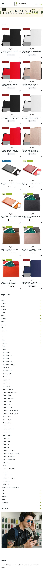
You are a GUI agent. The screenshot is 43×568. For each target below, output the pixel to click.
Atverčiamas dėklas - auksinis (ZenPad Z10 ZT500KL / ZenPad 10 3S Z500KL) (31, 150)
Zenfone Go (6, 438)
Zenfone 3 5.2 (7, 404)
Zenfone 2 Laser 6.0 (8, 426)
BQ (3, 505)
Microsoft (4, 496)
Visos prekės (5, 509)
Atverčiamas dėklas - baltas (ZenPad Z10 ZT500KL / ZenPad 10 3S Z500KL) (31, 117)
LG (3, 490)
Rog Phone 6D (7, 374)
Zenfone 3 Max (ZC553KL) (10, 410)
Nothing (3, 318)
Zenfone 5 (6, 447)
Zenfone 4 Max (7, 395)
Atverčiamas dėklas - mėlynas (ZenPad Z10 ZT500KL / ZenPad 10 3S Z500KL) (31, 283)
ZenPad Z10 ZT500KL (9, 450)
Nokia (2, 322)
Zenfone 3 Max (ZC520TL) (10, 413)
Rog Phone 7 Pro (8, 361)
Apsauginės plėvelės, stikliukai (10, 487)
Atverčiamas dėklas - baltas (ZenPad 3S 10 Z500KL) (31, 51)
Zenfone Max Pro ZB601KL (10, 392)
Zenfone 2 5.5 (7, 417)
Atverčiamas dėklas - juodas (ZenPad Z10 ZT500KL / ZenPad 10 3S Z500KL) (11, 117)
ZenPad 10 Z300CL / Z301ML (11, 453)
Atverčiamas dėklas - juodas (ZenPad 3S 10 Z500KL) (11, 51)
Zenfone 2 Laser (7, 423)
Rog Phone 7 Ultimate (9, 364)
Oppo (3, 340)
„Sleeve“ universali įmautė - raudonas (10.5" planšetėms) (8, 283)
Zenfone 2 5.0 (7, 420)
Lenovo (4, 337)
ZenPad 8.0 (6, 466)
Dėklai (4, 349)
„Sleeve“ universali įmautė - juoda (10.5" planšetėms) (31, 216)
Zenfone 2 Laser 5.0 (8, 429)
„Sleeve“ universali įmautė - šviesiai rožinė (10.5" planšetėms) (31, 250)
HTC (3, 493)
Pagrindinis (5, 295)
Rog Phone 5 (6, 380)
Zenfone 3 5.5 (7, 401)
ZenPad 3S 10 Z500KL (9, 459)
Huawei (3, 325)
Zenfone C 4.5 (7, 435)
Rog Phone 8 (6, 352)
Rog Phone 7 (6, 358)
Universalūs (6, 484)
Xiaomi (3, 306)
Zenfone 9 (6, 368)
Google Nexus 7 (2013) (9, 478)
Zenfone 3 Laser (7, 407)
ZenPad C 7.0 (6, 463)
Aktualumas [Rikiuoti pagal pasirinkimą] (13, 24)
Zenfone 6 (6, 444)
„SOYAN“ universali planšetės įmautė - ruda (11, 216)
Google (3, 312)
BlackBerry (5, 502)
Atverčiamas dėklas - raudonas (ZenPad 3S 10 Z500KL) (9, 84)
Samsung (3, 303)
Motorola (4, 331)
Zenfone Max (6, 441)
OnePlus (3, 309)
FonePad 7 (6, 472)
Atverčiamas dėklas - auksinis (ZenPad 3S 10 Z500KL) (30, 84)
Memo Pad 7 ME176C (9, 469)
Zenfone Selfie (7, 432)
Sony (2, 315)
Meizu (3, 499)
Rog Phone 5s (7, 383)
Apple (2, 300)
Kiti (2, 328)
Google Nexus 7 (7, 475)
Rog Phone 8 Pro (8, 355)
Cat (3, 334)
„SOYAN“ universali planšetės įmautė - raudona (32, 183)
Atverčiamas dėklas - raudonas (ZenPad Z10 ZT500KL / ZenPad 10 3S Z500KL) (10, 150)
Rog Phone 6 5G (7, 371)
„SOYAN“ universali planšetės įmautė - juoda (11, 183)
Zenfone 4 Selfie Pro (8, 398)
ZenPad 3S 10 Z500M (9, 456)
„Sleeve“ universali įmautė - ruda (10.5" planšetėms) (9, 250)
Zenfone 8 (6, 377)
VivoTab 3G (6, 481)
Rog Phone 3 (6, 386)
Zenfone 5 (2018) (8, 389)
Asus (3, 346)
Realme (4, 343)
